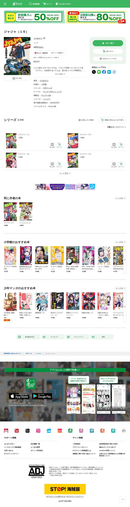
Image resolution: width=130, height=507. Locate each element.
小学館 (44, 84)
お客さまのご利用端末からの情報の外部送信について (112, 455)
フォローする (44, 38)
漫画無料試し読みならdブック (12, 353)
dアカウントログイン (11, 454)
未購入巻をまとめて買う (114, 120)
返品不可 (37, 61)
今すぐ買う (109, 43)
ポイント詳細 (56, 53)
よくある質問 (35, 447)
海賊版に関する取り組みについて (84, 454)
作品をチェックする (109, 59)
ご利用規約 (76, 444)
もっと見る (119, 198)
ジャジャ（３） (24, 154)
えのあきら (38, 38)
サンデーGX (46, 95)
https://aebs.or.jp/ (56, 475)
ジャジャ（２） (86, 134)
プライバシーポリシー (80, 447)
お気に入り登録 (87, 120)
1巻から (110, 127)
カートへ (109, 51)
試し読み (19, 78)
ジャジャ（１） (24, 134)
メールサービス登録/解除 (12, 447)
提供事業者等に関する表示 (108, 444)
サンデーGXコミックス (52, 92)
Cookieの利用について (107, 450)
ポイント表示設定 (37, 450)
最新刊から (121, 127)
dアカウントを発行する (55, 496)
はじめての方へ (9, 444)
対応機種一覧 (35, 444)
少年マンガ (47, 88)
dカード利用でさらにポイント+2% (45, 57)
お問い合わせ (8, 450)
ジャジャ (46, 99)
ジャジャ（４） (86, 154)
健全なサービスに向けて (107, 447)
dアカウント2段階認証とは (82, 450)
